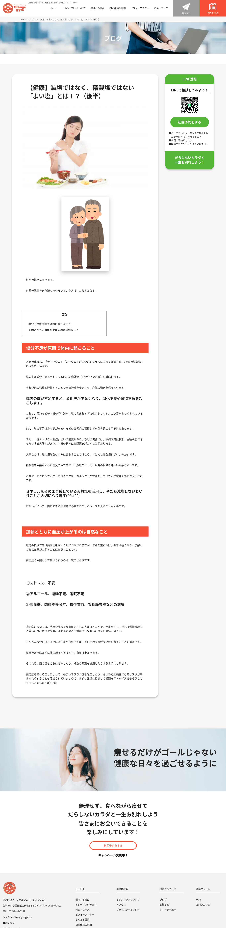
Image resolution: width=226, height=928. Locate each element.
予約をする (213, 13)
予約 (198, 899)
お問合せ (186, 13)
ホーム (53, 8)
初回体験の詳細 (117, 8)
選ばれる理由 (97, 8)
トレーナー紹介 (168, 909)
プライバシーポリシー (128, 909)
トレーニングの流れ (85, 904)
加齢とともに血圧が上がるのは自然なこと (53, 330)
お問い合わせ (203, 904)
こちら (83, 290)
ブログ (163, 899)
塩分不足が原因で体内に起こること (49, 324)
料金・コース (161, 8)
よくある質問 (82, 919)
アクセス (121, 904)
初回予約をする (189, 122)
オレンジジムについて (74, 8)
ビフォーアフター (140, 8)
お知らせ (164, 904)
